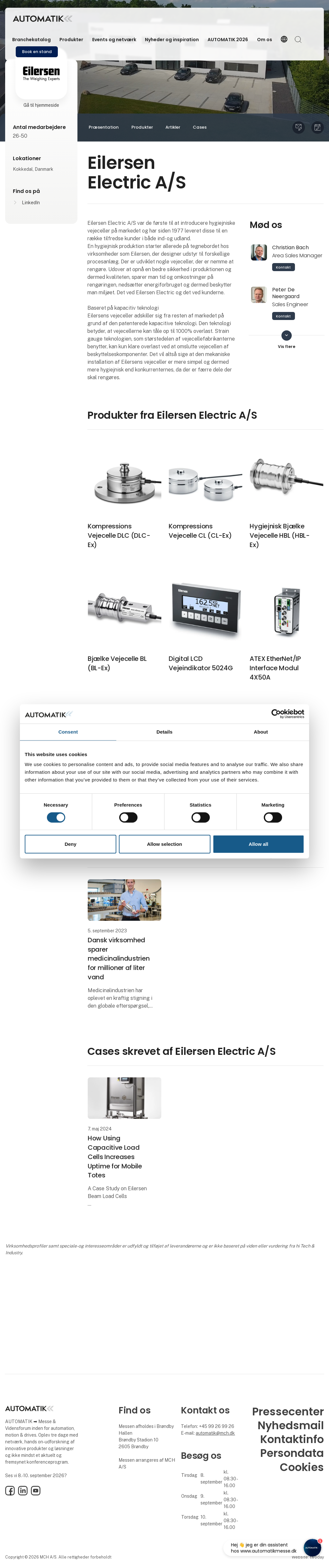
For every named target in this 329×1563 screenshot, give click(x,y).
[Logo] (42, 18)
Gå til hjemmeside (41, 105)
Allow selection (164, 844)
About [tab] (261, 732)
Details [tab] (164, 732)
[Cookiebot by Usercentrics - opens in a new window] (276, 714)
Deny (70, 844)
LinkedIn (31, 202)
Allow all (258, 844)
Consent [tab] (68, 732)
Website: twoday (308, 1557)
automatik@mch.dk (215, 1433)
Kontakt (283, 267)
